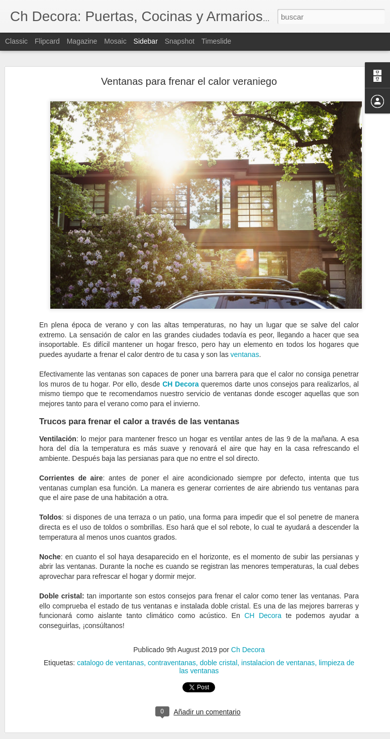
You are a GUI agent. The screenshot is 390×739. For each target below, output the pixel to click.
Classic (16, 41)
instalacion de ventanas (278, 641)
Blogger (234, 733)
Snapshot (179, 41)
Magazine (82, 41)
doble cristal (219, 641)
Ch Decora (248, 628)
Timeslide (216, 41)
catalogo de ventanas (110, 641)
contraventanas (172, 641)
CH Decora (262, 594)
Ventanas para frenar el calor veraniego (189, 59)
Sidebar (146, 41)
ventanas (245, 333)
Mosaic (115, 41)
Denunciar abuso (267, 733)
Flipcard (47, 41)
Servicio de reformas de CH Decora (72, 716)
